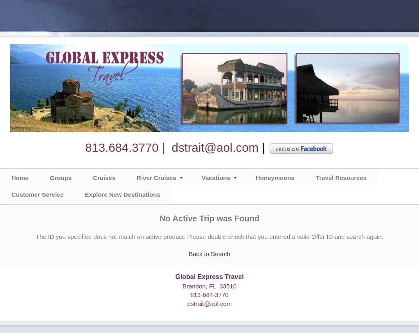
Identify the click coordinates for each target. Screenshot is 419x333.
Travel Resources (341, 177)
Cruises (104, 177)
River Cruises (156, 177)
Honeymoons (275, 177)
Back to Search (209, 253)
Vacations (216, 177)
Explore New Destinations (122, 194)
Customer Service (37, 194)
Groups (61, 177)
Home (20, 177)
